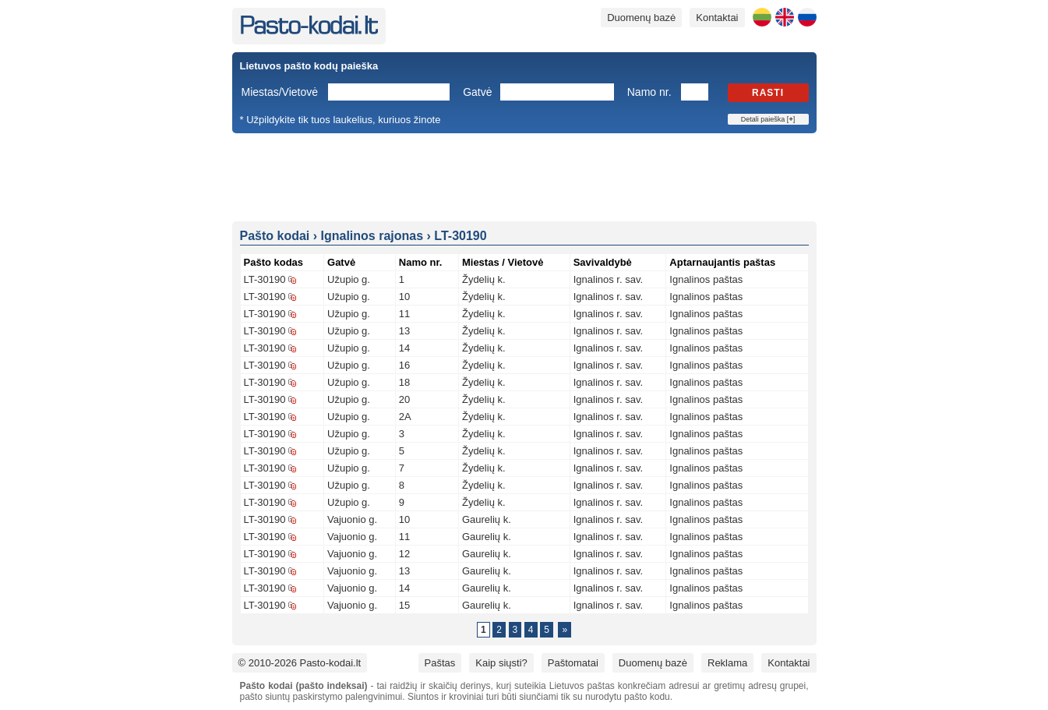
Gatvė (477, 92)
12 (404, 554)
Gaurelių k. (486, 519)
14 (404, 348)
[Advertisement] (524, 176)
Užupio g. (348, 279)
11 (404, 314)
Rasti (768, 92)
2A (405, 416)
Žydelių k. (484, 279)
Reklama (727, 663)
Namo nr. (649, 92)
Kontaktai (717, 17)
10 (404, 296)
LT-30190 (265, 279)
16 (404, 365)
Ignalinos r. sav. (608, 279)
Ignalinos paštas (706, 279)
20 (404, 399)
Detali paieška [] (768, 119)
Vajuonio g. (352, 519)
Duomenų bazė (641, 17)
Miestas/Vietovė (280, 92)
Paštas (440, 663)
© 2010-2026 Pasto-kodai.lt (300, 663)
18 (404, 382)
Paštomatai (573, 663)
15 (404, 605)
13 (404, 331)
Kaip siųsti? (501, 663)
